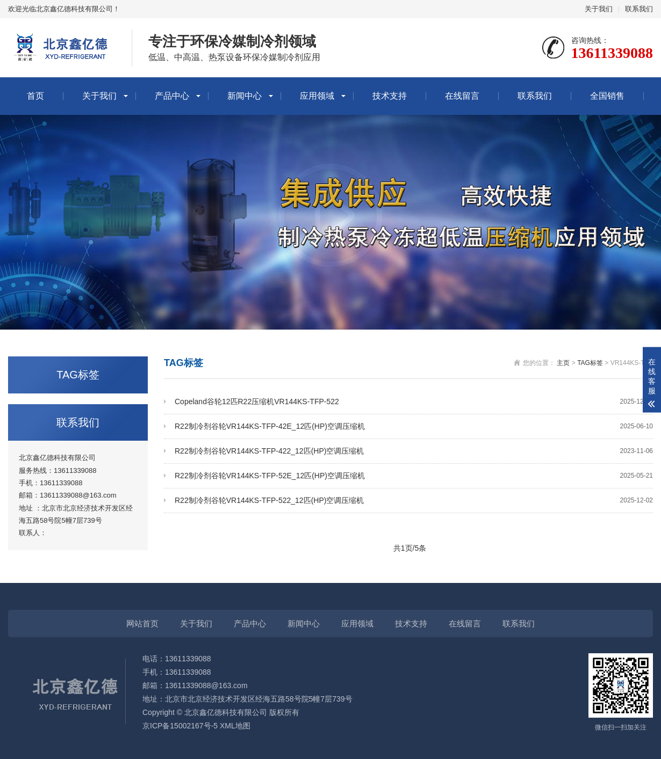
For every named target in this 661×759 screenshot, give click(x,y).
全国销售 (607, 95)
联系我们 (639, 9)
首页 (35, 95)
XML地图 (235, 725)
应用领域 (317, 95)
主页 (563, 363)
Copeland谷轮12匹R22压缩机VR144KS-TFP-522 (414, 402)
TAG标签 (590, 363)
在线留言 (462, 95)
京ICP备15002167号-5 (180, 725)
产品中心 (172, 95)
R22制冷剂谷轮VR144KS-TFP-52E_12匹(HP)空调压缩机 (414, 476)
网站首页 (142, 623)
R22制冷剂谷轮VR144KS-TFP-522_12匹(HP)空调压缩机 (414, 500)
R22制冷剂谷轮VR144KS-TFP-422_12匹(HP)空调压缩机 (414, 451)
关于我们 (599, 9)
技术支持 (389, 95)
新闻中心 (244, 95)
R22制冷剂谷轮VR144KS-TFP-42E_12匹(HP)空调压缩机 (414, 426)
